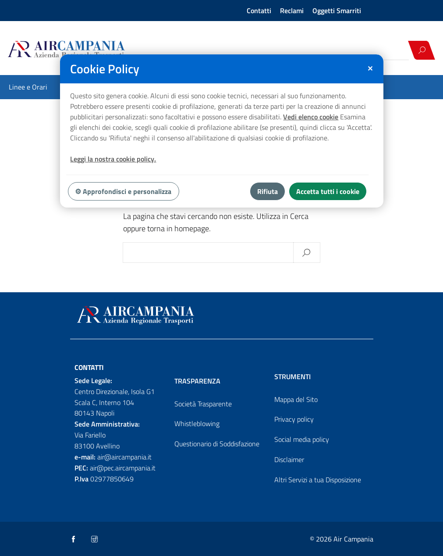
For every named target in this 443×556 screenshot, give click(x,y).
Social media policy (301, 439)
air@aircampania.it (124, 457)
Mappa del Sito (296, 399)
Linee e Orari (28, 87)
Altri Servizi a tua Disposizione (317, 479)
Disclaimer (289, 459)
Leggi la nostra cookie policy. (113, 159)
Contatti (259, 10)
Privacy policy (294, 419)
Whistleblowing (197, 423)
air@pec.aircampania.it (123, 468)
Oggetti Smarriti (336, 10)
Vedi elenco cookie (310, 116)
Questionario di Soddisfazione (216, 443)
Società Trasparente (203, 403)
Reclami (292, 10)
